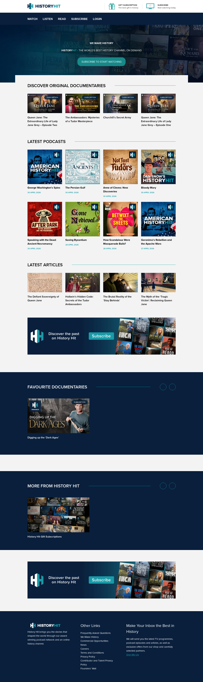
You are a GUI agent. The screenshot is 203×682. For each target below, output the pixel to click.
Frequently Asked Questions (96, 633)
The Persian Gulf (75, 188)
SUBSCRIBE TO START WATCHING (101, 62)
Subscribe (79, 19)
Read (62, 19)
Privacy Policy (88, 656)
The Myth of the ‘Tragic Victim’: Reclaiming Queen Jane (156, 300)
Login (97, 19)
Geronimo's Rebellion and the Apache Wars (156, 242)
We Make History (90, 637)
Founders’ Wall (88, 668)
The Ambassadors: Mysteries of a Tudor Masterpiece (82, 119)
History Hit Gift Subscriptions (44, 536)
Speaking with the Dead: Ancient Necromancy (41, 242)
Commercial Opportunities (94, 641)
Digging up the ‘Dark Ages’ (43, 438)
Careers (85, 649)
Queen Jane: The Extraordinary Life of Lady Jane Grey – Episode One (156, 121)
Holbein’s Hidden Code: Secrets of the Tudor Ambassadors (79, 300)
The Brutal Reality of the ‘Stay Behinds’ (117, 298)
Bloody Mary (148, 188)
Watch (32, 19)
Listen (48, 19)
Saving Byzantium (76, 240)
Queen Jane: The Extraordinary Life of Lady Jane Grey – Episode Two (42, 121)
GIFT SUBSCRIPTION (127, 5)
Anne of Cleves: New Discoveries (115, 189)
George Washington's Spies (43, 188)
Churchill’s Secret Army (117, 117)
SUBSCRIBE (163, 5)
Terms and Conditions (92, 653)
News (84, 645)
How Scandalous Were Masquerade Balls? (116, 242)
